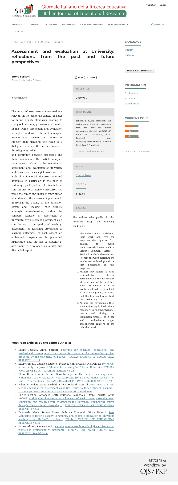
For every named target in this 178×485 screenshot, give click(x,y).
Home (15, 41)
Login (163, 4)
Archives (68, 24)
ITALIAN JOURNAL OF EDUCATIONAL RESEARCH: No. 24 (79, 381)
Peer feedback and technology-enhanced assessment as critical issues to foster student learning (66, 386)
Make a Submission (139, 70)
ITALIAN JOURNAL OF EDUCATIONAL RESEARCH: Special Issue (55, 391)
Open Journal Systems (138, 151)
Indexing (51, 24)
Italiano (129, 55)
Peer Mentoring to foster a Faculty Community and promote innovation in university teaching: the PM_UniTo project (66, 416)
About (16, 24)
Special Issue (43, 41)
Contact (20, 31)
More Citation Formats (91, 151)
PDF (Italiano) (87, 77)
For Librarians (132, 103)
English (129, 49)
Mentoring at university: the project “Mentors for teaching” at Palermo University (66, 365)
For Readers (131, 93)
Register (151, 4)
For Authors (117, 24)
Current (34, 24)
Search (157, 24)
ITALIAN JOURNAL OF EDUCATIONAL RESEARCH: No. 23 (66, 368)
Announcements (91, 24)
